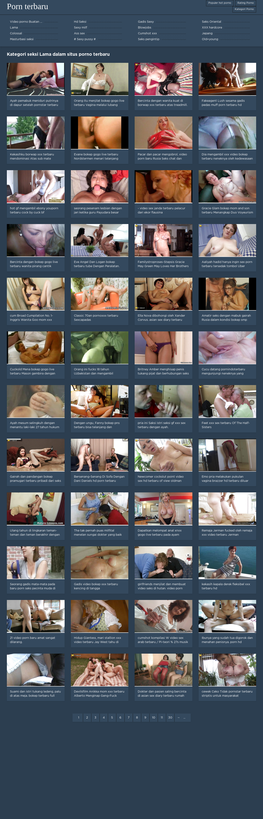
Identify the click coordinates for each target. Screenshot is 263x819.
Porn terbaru (27, 6)
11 (162, 717)
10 (153, 717)
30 (170, 717)
